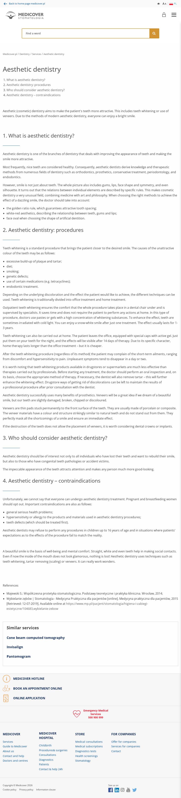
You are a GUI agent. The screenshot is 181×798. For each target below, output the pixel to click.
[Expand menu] (173, 14)
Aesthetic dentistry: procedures (29, 85)
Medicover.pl (11, 54)
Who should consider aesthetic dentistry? (36, 90)
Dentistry (27, 54)
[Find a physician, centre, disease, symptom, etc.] (85, 33)
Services (40, 54)
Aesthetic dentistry (59, 54)
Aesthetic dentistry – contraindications (34, 95)
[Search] (154, 33)
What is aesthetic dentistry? (26, 80)
